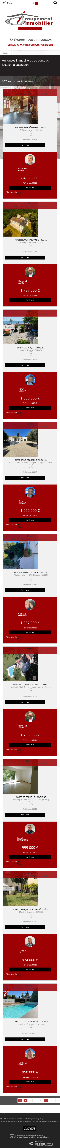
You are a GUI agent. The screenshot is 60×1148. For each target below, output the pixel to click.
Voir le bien (25, 145)
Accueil (5, 53)
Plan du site (4, 1121)
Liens (24, 1121)
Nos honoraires (37, 1121)
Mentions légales (15, 1121)
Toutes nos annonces (51, 1121)
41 (52, 1100)
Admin (29, 1121)
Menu (9, 3)
